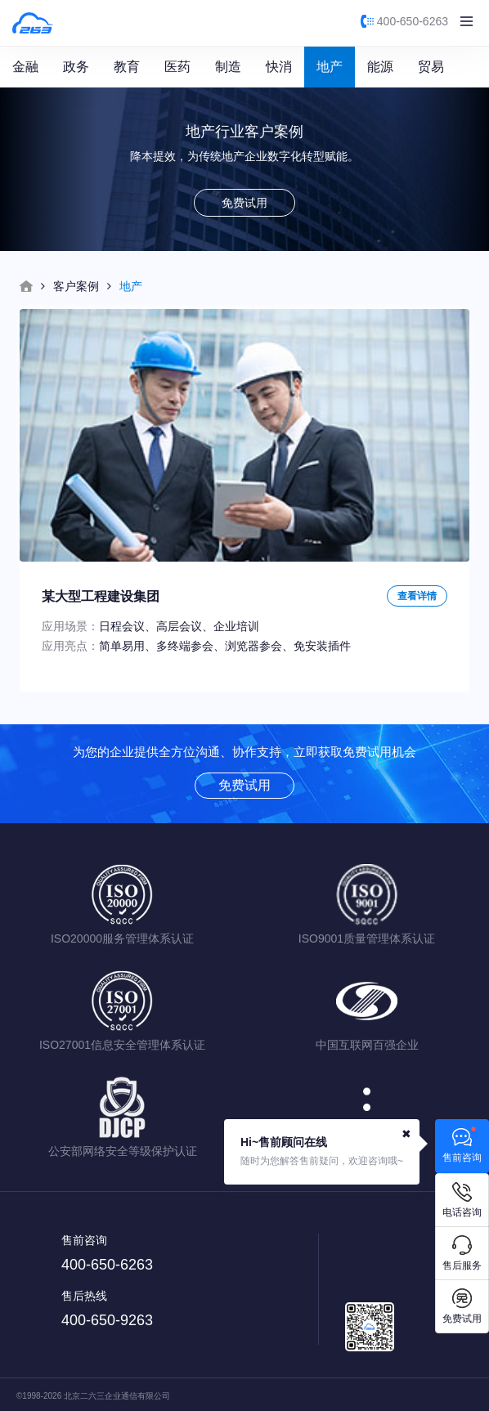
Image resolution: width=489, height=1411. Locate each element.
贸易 (431, 67)
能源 (380, 67)
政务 (76, 67)
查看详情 (417, 596)
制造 (228, 67)
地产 (329, 67)
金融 (25, 67)
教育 (127, 67)
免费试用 (244, 202)
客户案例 (76, 286)
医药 (177, 67)
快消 (279, 67)
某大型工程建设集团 (100, 596)
